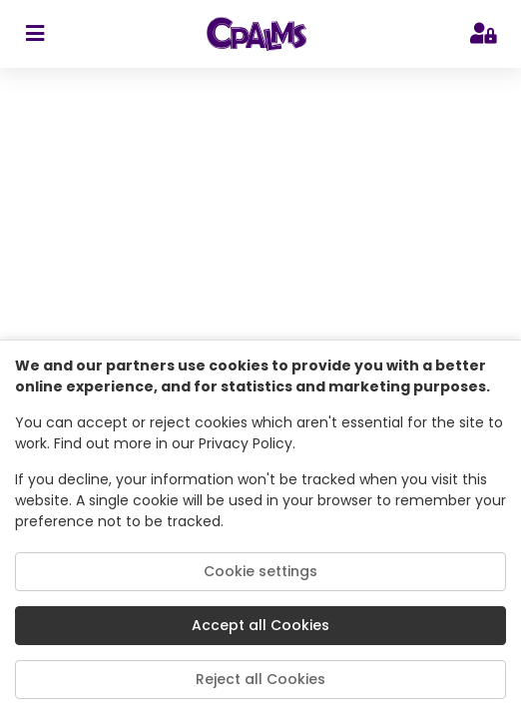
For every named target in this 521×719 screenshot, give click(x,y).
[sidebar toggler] (34, 34)
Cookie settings (260, 571)
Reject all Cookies (260, 679)
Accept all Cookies (260, 625)
